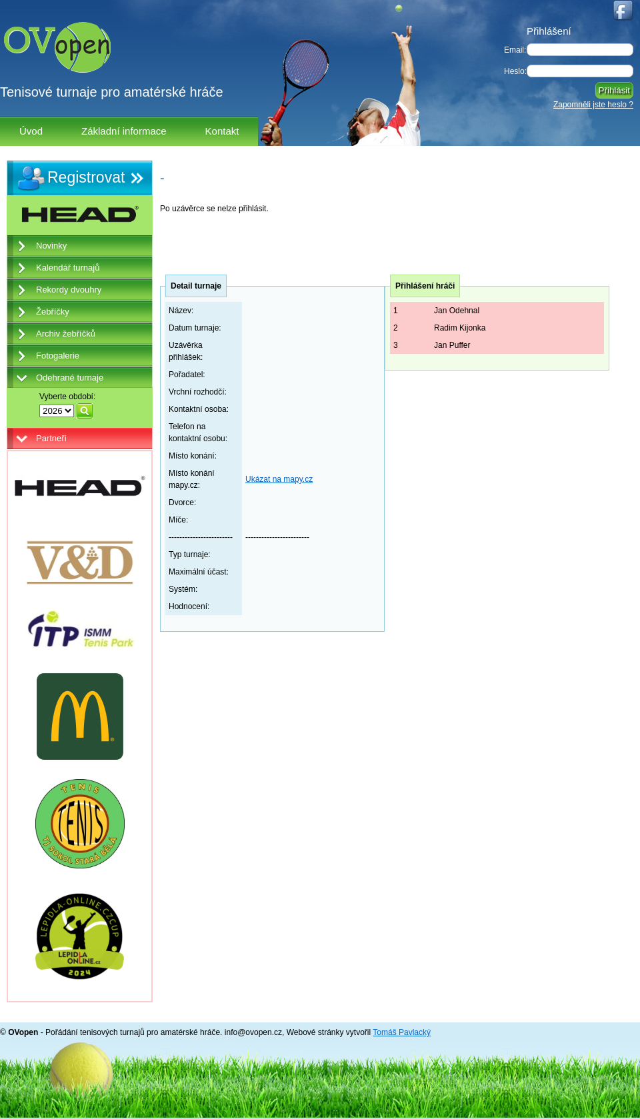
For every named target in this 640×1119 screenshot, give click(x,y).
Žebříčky (52, 312)
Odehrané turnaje (69, 378)
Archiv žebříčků (65, 334)
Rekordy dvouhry (68, 290)
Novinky (51, 246)
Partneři (51, 438)
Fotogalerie (57, 356)
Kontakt (222, 131)
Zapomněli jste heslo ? (593, 104)
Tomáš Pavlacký (402, 1032)
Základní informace (124, 131)
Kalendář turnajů (67, 268)
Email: (515, 50)
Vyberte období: (67, 396)
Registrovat (86, 177)
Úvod (31, 131)
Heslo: (515, 71)
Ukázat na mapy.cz (279, 479)
